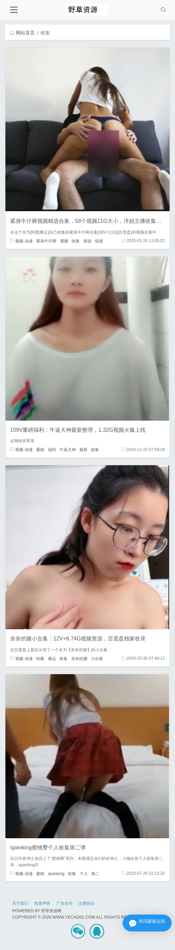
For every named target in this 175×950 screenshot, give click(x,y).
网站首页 (22, 32)
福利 (52, 449)
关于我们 (20, 903)
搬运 (52, 658)
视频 (64, 240)
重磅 (40, 449)
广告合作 (64, 903)
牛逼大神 (67, 449)
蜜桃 (40, 873)
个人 (84, 873)
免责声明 (42, 903)
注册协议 (86, 903)
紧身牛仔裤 (46, 240)
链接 (99, 240)
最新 (83, 449)
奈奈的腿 (79, 658)
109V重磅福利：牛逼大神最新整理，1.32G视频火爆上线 (78, 430)
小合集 (97, 658)
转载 (40, 658)
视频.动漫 (21, 240)
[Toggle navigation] (14, 10)
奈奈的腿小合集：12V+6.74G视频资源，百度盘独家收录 (78, 638)
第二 (95, 873)
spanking (56, 873)
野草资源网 (51, 910)
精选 (87, 240)
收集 (76, 240)
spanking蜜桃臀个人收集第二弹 (48, 847)
